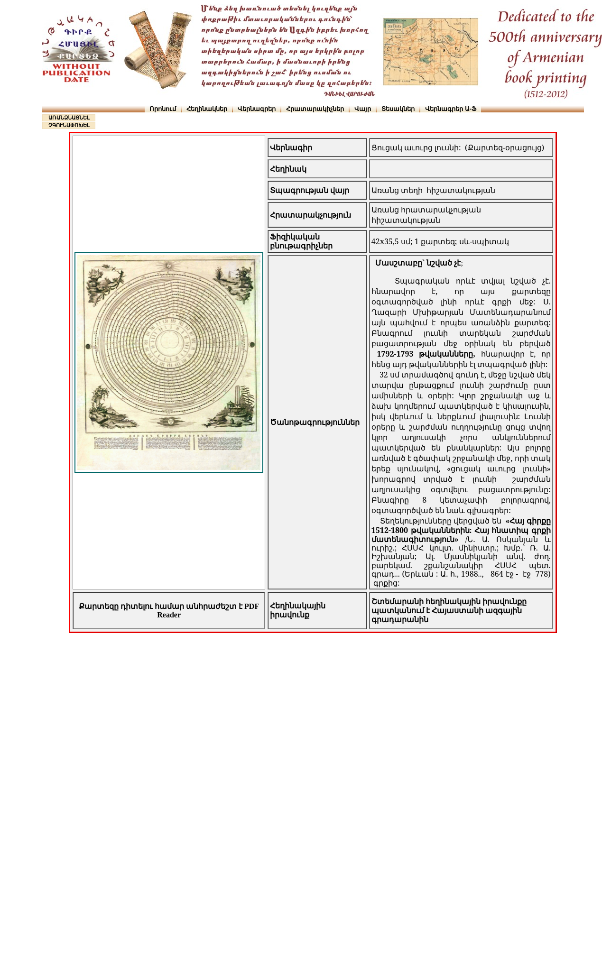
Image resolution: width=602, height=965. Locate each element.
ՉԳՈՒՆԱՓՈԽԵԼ (69, 125)
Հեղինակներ (206, 108)
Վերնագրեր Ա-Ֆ (450, 108)
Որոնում (162, 108)
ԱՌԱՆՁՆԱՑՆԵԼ (69, 117)
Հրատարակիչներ (315, 108)
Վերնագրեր (257, 108)
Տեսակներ (398, 108)
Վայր (362, 108)
